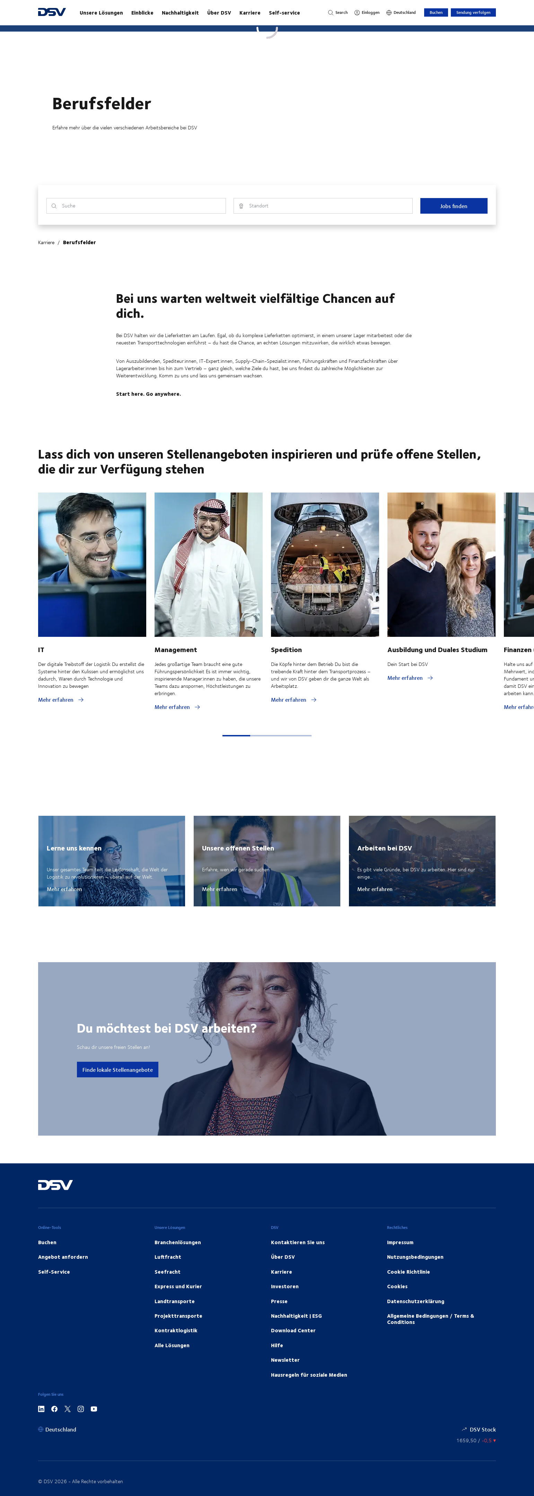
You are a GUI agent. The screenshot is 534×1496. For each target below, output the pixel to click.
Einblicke (142, 12)
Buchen (436, 12)
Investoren (285, 1286)
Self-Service (54, 1271)
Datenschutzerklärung (415, 1301)
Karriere (250, 12)
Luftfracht (168, 1257)
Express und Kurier (178, 1286)
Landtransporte (175, 1301)
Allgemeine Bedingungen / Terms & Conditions (430, 1318)
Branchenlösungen (178, 1242)
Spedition (286, 649)
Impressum (400, 1242)
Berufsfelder (79, 242)
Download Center (293, 1330)
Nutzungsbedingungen (415, 1257)
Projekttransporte (178, 1315)
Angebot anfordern (63, 1257)
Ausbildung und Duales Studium (437, 649)
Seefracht (168, 1271)
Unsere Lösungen (101, 12)
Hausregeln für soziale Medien (309, 1374)
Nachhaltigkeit (180, 12)
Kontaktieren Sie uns (298, 1242)
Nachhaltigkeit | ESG (296, 1315)
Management (176, 649)
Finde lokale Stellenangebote (117, 1070)
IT (41, 649)
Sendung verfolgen (473, 12)
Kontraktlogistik (176, 1330)
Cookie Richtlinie (408, 1271)
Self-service (284, 12)
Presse (279, 1301)
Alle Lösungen (172, 1345)
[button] (236, 735)
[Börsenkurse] (476, 1440)
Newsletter (285, 1360)
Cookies (397, 1286)
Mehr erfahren (64, 889)
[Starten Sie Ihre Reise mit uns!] (197, 12)
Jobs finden (453, 206)
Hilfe (277, 1345)
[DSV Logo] (52, 12)
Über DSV (219, 12)
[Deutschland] (401, 12)
